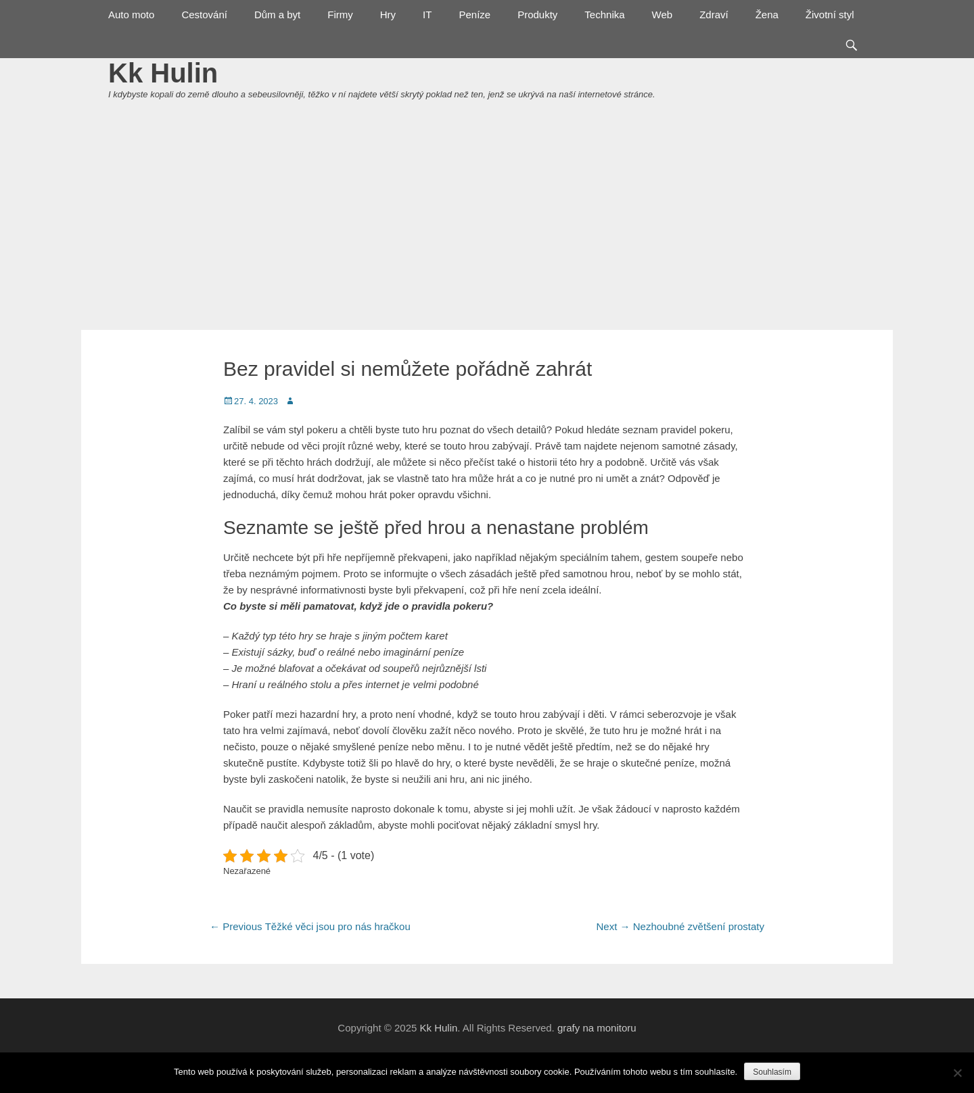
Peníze (474, 14)
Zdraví (713, 14)
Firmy (340, 14)
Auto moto (131, 14)
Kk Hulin (163, 73)
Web (662, 14)
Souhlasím (772, 1072)
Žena (767, 14)
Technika (604, 14)
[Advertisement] (487, 228)
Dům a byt (277, 14)
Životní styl (830, 14)
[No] (957, 1072)
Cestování (204, 14)
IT (427, 14)
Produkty (537, 14)
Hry (388, 14)
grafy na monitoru (596, 1028)
